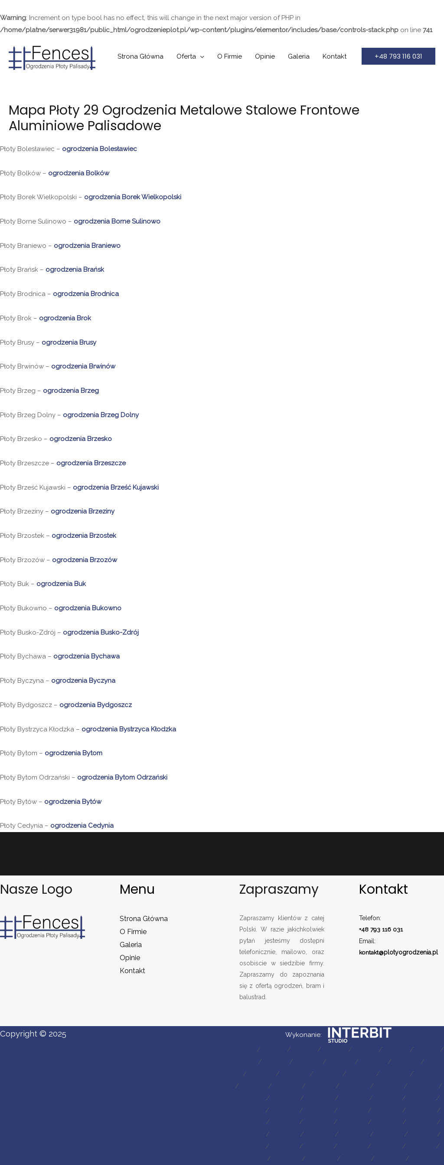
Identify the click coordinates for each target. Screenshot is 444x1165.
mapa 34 (250, 1110)
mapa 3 (304, 1049)
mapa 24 (354, 1086)
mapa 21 (253, 1086)
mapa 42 (318, 1122)
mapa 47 (284, 1134)
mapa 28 (284, 1098)
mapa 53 (284, 1146)
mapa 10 (308, 1062)
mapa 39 (421, 1110)
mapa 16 (294, 1074)
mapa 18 (361, 1074)
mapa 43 (352, 1122)
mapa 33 (421, 1098)
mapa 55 (352, 1146)
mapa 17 (328, 1074)
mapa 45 (421, 1122)
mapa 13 (406, 1062)
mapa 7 (426, 1049)
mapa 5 (365, 1049)
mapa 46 (250, 1134)
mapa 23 (320, 1086)
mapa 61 (356, 1158)
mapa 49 (354, 1134)
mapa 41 (284, 1122)
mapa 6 (396, 1049)
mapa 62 (390, 1158)
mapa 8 (244, 1062)
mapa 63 (424, 1158)
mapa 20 (428, 1074)
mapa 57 (421, 1146)
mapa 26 (423, 1086)
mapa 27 (251, 1098)
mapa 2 (273, 1049)
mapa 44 (387, 1122)
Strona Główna (140, 56)
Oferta (186, 56)
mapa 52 (250, 1146)
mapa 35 (284, 1110)
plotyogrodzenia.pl (412, 951)
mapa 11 (340, 1062)
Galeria (299, 56)
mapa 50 (388, 1134)
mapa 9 (275, 1062)
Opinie (265, 56)
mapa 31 (387, 1098)
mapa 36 (318, 1110)
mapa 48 (319, 1134)
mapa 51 (422, 1134)
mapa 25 (388, 1086)
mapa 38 (386, 1110)
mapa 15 (261, 1074)
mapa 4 (334, 1049)
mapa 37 (353, 1110)
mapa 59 (286, 1158)
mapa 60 (321, 1158)
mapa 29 (319, 1098)
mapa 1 (244, 1049)
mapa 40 (250, 1122)
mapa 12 (373, 1062)
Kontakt (334, 56)
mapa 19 (395, 1074)
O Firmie (229, 56)
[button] (398, 56)
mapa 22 (287, 1086)
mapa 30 (353, 1098)
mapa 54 (318, 1146)
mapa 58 (251, 1158)
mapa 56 (386, 1146)
